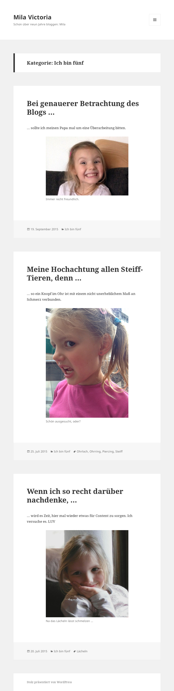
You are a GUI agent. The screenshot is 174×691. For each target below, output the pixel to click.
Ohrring (95, 451)
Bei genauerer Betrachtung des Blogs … (83, 107)
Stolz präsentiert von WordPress (49, 682)
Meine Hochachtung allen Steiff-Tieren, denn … (85, 273)
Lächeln (82, 651)
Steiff (119, 451)
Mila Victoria (32, 17)
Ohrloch (82, 451)
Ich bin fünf (73, 229)
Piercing (108, 451)
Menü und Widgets (155, 25)
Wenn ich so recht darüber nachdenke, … (75, 495)
